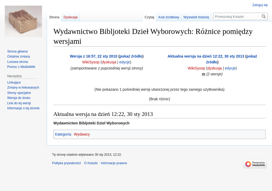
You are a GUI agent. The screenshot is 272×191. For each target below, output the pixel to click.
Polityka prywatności (66, 163)
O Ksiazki (91, 163)
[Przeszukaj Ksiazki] (240, 16)
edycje (124, 62)
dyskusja (109, 62)
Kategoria (63, 134)
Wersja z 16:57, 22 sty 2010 (93, 56)
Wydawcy (82, 134)
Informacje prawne (114, 163)
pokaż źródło (131, 56)
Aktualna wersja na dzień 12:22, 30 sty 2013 (206, 56)
